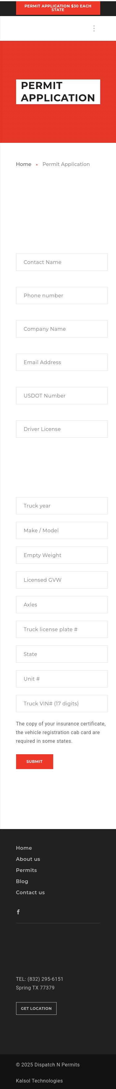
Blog (22, 881)
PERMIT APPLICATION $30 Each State (58, 8)
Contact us (30, 892)
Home (24, 164)
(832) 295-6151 (45, 979)
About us (28, 859)
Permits (26, 870)
